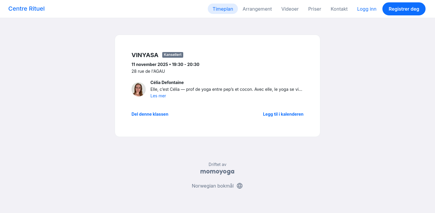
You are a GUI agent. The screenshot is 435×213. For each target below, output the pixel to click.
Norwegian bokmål (217, 185)
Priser (314, 9)
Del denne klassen (150, 114)
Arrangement (257, 9)
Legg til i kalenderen (283, 114)
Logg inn (366, 9)
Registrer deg (404, 9)
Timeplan (222, 9)
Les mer (158, 95)
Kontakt (339, 9)
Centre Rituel (26, 8)
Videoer (290, 9)
